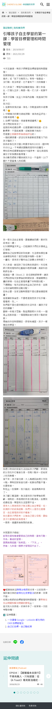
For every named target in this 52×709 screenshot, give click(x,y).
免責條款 (32, 705)
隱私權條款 (20, 705)
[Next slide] (48, 676)
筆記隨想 (13, 12)
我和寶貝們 (26, 12)
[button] (14, 692)
